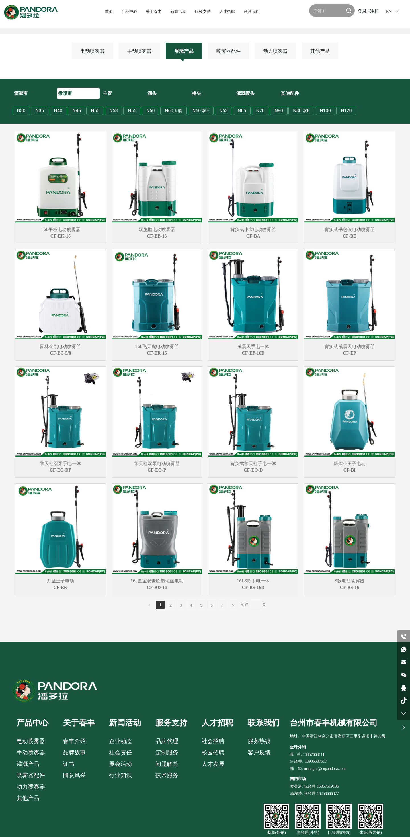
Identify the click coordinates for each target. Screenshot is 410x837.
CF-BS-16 (349, 587)
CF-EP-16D (253, 353)
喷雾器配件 (228, 51)
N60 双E (200, 110)
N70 (260, 110)
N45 (76, 110)
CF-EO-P (156, 470)
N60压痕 (173, 110)
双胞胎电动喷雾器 (157, 229)
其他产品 (320, 51)
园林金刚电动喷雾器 (60, 346)
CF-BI (349, 470)
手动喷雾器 (139, 51)
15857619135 (327, 786)
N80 (278, 110)
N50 (95, 110)
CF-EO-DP (60, 470)
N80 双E (301, 110)
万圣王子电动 (60, 581)
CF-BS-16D (253, 587)
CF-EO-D (253, 470)
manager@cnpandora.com (325, 768)
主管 (107, 93)
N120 (346, 110)
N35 (40, 110)
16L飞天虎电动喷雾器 (157, 346)
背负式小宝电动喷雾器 (253, 229)
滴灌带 (21, 93)
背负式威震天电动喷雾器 (350, 346)
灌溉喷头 (245, 93)
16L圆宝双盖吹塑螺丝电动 (156, 581)
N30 (21, 110)
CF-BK (61, 587)
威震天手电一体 (253, 346)
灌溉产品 (184, 51)
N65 (242, 110)
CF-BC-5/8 (60, 353)
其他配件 (290, 93)
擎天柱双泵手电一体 (60, 463)
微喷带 (65, 93)
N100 (325, 110)
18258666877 (328, 793)
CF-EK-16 (60, 236)
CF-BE (349, 236)
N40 (58, 110)
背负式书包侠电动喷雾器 (350, 229)
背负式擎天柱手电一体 (253, 463)
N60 (150, 110)
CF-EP (349, 353)
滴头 (152, 93)
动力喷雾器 (275, 51)
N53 (113, 110)
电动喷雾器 (92, 51)
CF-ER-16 (157, 353)
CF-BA (253, 236)
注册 (374, 11)
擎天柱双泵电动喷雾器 (157, 463)
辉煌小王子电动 (350, 463)
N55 (132, 110)
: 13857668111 (312, 754)
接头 (196, 93)
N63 (223, 110)
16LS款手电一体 (253, 581)
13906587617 (316, 761)
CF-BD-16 (157, 587)
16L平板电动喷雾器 (60, 229)
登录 (363, 11)
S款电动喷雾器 (350, 581)
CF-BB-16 (157, 236)
